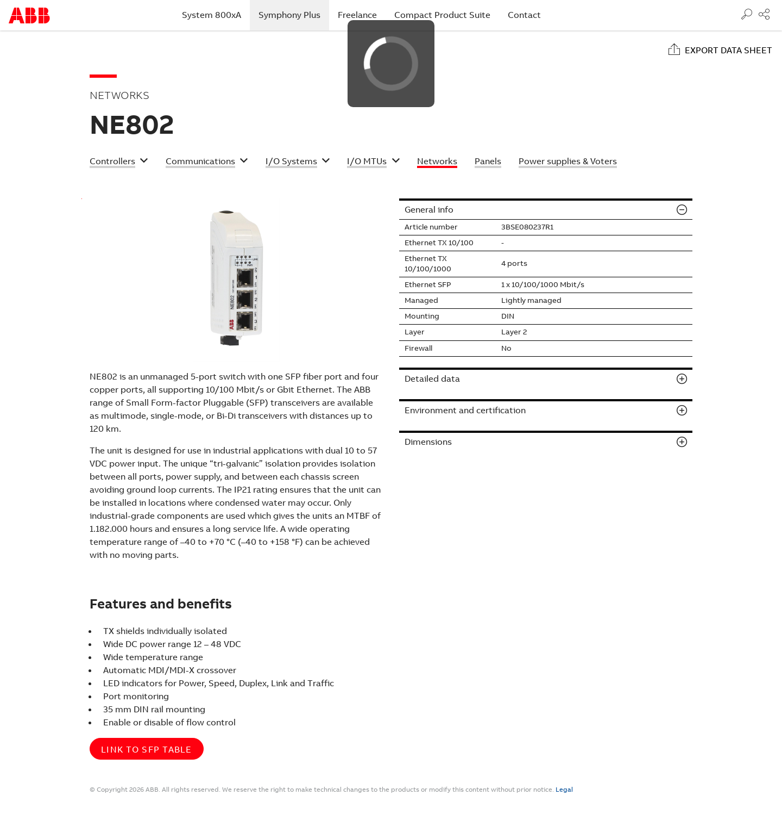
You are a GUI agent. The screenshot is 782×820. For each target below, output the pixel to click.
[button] (119, 162)
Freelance (357, 15)
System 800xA (211, 15)
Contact (524, 15)
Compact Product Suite (442, 15)
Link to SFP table (146, 749)
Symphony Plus (293, 15)
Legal (564, 789)
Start (29, 15)
